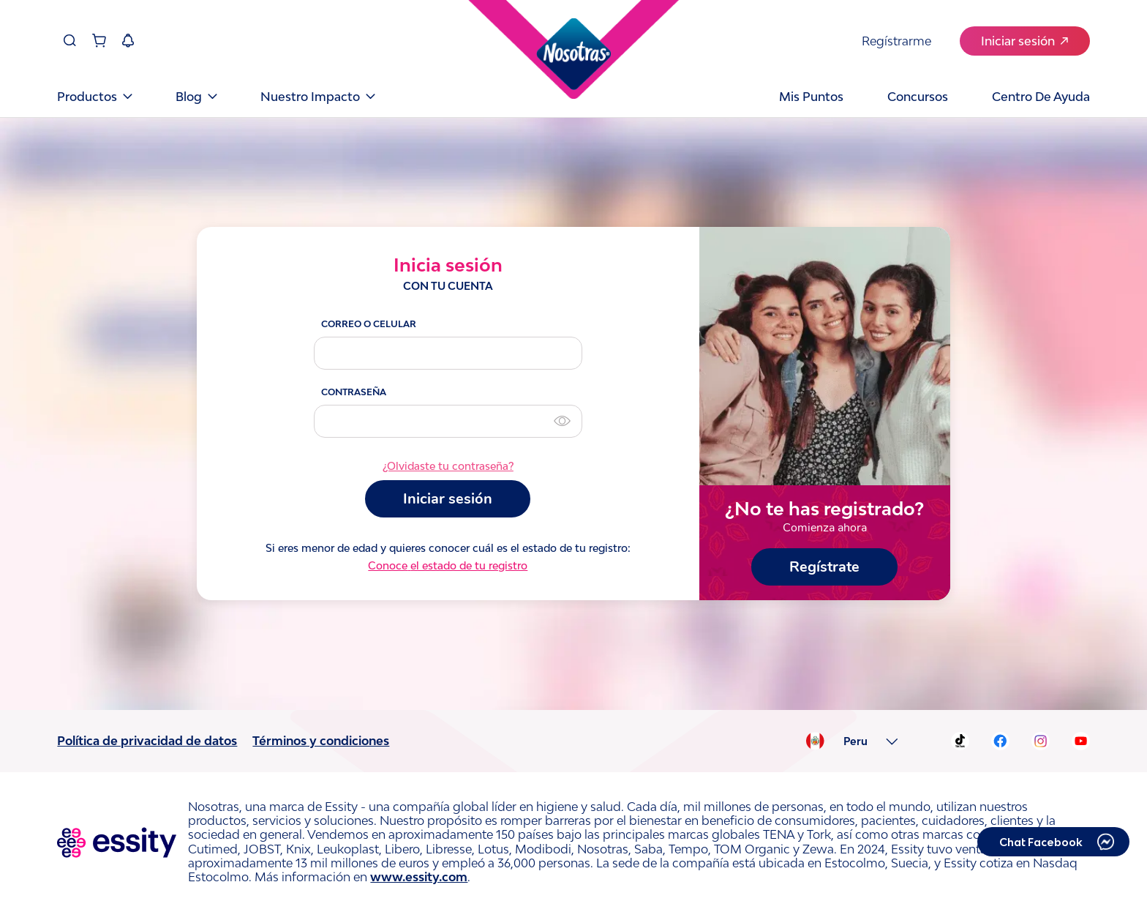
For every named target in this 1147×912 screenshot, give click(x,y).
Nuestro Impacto (317, 96)
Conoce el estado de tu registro (447, 565)
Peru (855, 741)
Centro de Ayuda (1041, 96)
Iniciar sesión (1024, 41)
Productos (94, 96)
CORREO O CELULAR (368, 323)
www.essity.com (418, 877)
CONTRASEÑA (353, 391)
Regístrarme (896, 41)
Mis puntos (811, 96)
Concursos (917, 96)
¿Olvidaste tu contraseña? (448, 466)
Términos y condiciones (320, 740)
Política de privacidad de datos (147, 740)
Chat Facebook (1041, 842)
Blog (196, 96)
